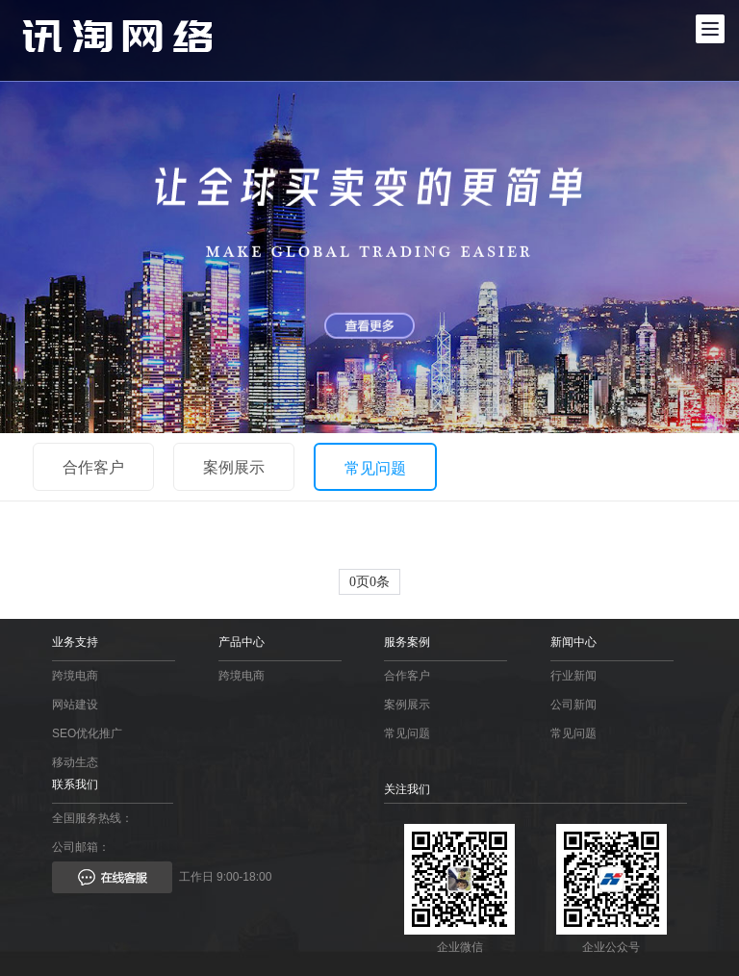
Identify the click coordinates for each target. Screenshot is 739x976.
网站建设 (75, 704)
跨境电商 (75, 675)
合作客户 (93, 467)
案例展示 (234, 467)
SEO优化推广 (87, 733)
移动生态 (75, 762)
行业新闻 (573, 675)
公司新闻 (573, 704)
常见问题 (375, 468)
